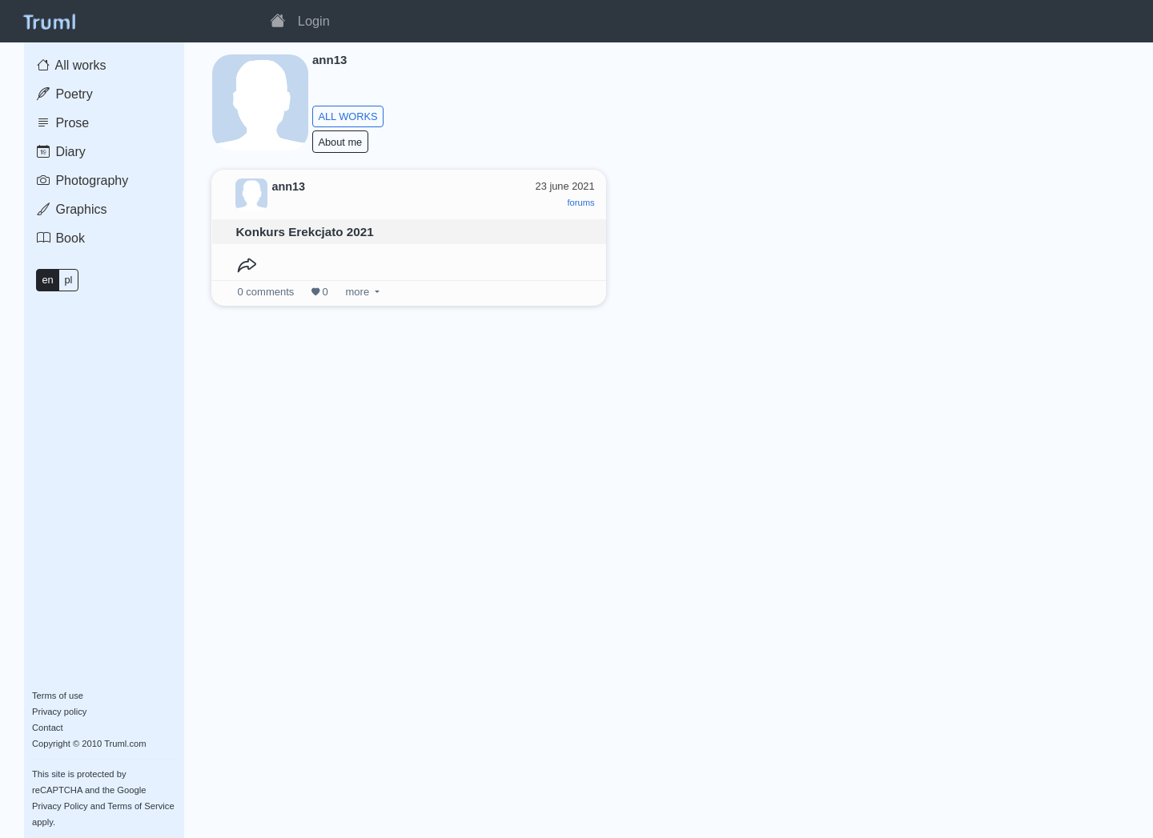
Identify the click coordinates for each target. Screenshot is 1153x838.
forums (580, 202)
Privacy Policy (60, 806)
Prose (63, 123)
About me (340, 142)
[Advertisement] (878, 279)
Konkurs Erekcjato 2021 (304, 232)
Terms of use (57, 695)
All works (71, 65)
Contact (47, 727)
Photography (82, 180)
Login (314, 21)
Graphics (71, 209)
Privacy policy (59, 711)
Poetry (65, 94)
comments (266, 292)
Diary (61, 151)
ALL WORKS (347, 116)
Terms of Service (140, 806)
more (357, 292)
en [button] (47, 280)
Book (61, 238)
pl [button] (68, 280)
